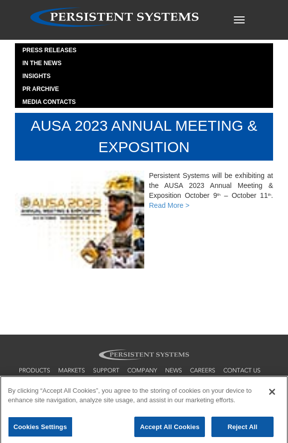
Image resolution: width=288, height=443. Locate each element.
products (34, 370)
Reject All (242, 429)
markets (71, 370)
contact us (242, 370)
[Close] (272, 394)
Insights (36, 76)
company (142, 370)
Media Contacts (49, 101)
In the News (42, 63)
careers (202, 370)
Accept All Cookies (169, 429)
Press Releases (49, 50)
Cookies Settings (40, 429)
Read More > (169, 205)
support (106, 370)
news (173, 370)
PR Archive (40, 89)
